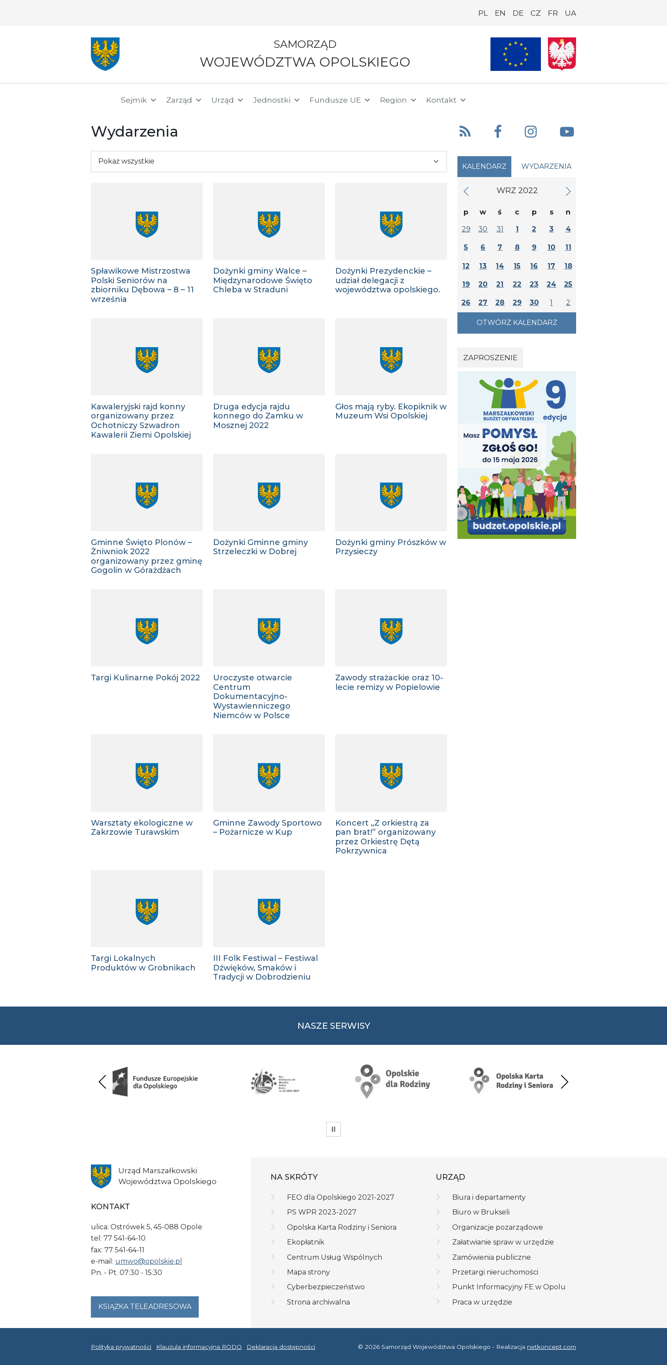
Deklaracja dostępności (281, 1346)
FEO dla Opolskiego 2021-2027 (340, 1197)
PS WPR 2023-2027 (322, 1212)
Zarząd (184, 100)
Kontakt (446, 100)
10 (551, 247)
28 (499, 302)
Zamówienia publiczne (491, 1257)
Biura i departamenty (489, 1197)
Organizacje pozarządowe (497, 1227)
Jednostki (277, 100)
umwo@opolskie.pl (148, 1261)
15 (517, 266)
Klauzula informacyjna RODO (199, 1346)
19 (466, 284)
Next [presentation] (564, 1081)
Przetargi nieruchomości (495, 1272)
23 (534, 284)
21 (500, 284)
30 (482, 229)
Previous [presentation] (102, 1081)
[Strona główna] (100, 100)
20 (482, 284)
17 (551, 266)
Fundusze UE (340, 100)
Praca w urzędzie (482, 1302)
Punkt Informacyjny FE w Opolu (509, 1287)
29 (466, 229)
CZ (535, 13)
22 (517, 284)
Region (398, 100)
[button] (515, 99)
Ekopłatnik (305, 1242)
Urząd (227, 100)
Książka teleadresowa (144, 1306)
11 (568, 247)
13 (483, 266)
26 (465, 302)
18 (568, 266)
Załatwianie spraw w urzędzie (503, 1242)
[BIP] (541, 98)
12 (466, 266)
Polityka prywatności (121, 1346)
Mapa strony (308, 1272)
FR (553, 13)
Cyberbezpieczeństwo (326, 1287)
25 (568, 284)
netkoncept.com (551, 1346)
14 (500, 266)
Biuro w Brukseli (481, 1212)
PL (483, 13)
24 (551, 284)
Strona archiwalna (318, 1302)
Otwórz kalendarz (517, 322)
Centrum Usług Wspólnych (334, 1257)
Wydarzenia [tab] (546, 166)
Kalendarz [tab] (484, 166)
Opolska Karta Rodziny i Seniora (342, 1227)
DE (518, 13)
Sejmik (139, 100)
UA (570, 13)
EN (500, 13)
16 (534, 266)
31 (500, 229)
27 (482, 302)
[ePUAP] (569, 98)
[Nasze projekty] (515, 54)
